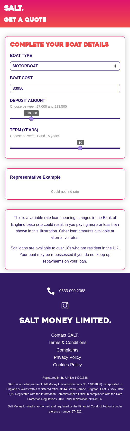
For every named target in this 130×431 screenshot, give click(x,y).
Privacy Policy (67, 357)
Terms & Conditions (67, 342)
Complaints (67, 350)
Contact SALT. (65, 335)
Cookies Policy (67, 364)
